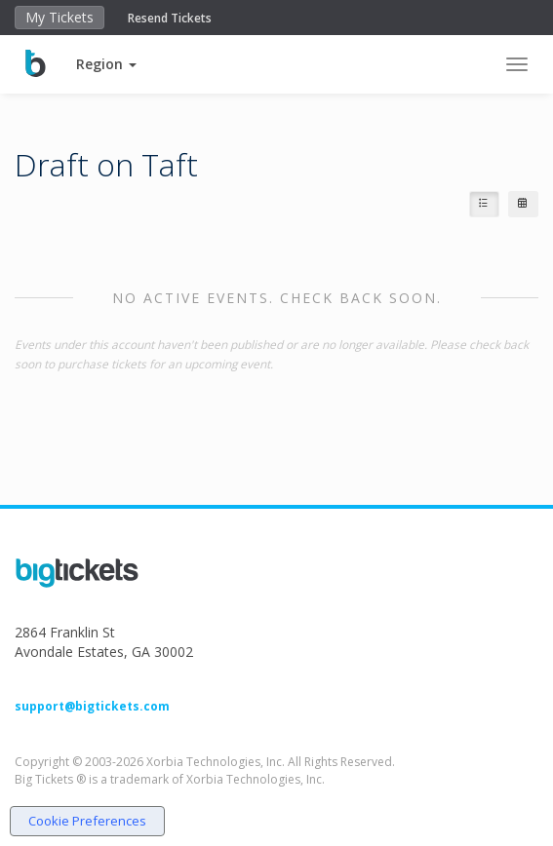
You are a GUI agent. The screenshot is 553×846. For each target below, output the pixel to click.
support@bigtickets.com (92, 706)
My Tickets (59, 17)
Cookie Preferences (87, 820)
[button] (106, 64)
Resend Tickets (170, 18)
